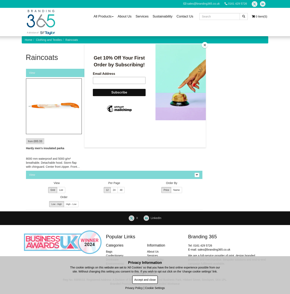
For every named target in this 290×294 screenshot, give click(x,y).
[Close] (205, 45)
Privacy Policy (134, 288)
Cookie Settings (155, 288)
